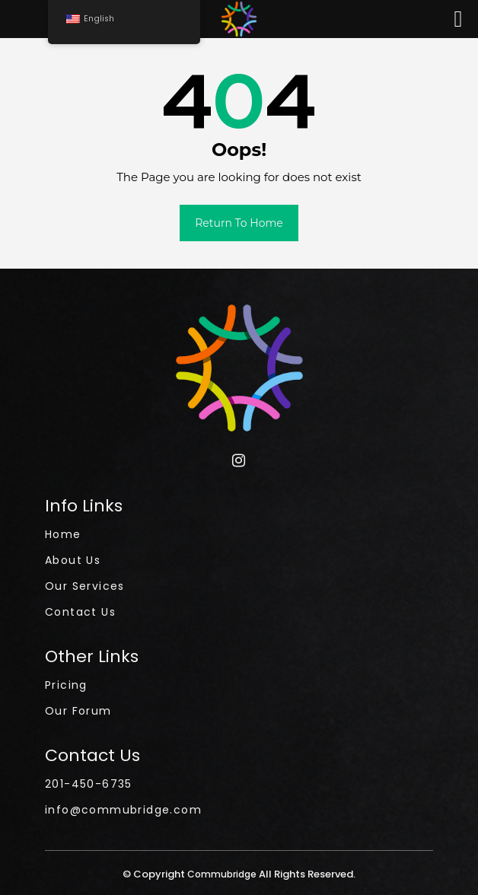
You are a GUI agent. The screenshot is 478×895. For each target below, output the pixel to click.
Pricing (66, 685)
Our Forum (78, 710)
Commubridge (223, 874)
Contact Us (80, 611)
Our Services (85, 586)
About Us (72, 560)
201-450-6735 (88, 783)
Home (63, 534)
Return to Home (239, 223)
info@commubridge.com (123, 809)
